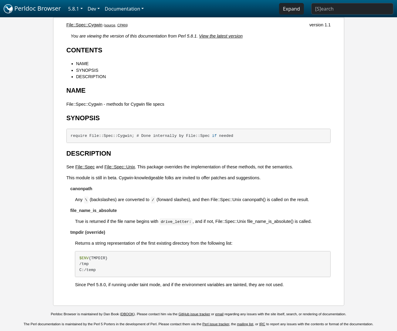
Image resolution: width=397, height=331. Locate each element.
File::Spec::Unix (119, 166)
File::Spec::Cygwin (84, 24)
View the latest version (221, 36)
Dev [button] (92, 8)
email (219, 314)
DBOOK (127, 314)
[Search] (352, 9)
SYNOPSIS (87, 70)
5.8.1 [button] (73, 8)
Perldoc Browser (32, 8)
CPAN (122, 25)
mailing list (245, 324)
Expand (291, 8)
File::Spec (85, 166)
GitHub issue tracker (194, 314)
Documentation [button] (122, 8)
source (110, 25)
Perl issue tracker (215, 324)
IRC (262, 324)
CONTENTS (84, 50)
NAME (82, 63)
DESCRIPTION (91, 76)
